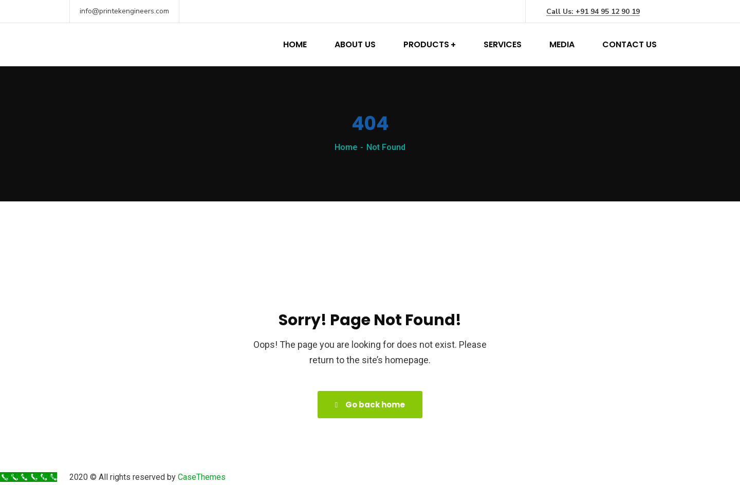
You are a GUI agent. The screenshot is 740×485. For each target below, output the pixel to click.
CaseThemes (202, 477)
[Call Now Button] (28, 477)
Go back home (370, 404)
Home (346, 147)
